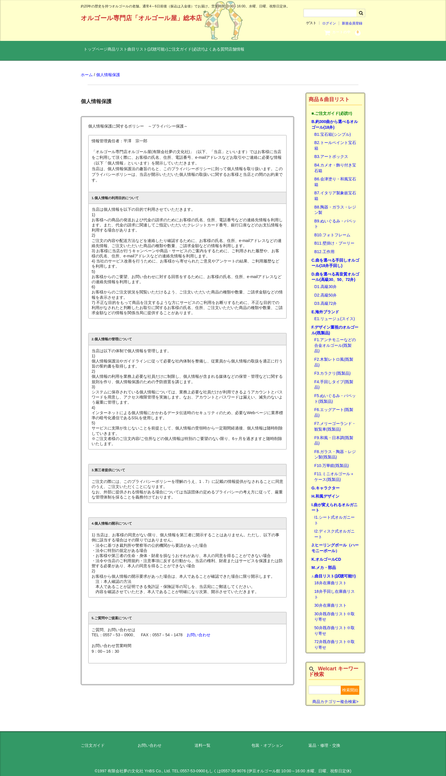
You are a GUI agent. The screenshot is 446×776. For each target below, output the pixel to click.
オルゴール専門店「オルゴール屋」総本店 (141, 18)
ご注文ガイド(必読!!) (224, 50)
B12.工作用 (324, 247)
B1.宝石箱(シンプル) (332, 130)
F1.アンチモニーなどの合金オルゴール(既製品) (335, 341)
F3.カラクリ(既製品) (332, 369)
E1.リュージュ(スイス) (334, 314)
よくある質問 (266, 50)
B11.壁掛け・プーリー (334, 239)
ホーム (87, 70)
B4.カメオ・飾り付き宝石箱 (335, 163)
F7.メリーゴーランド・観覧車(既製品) (335, 422)
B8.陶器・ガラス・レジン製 (335, 205)
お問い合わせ (198, 630)
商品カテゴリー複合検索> (335, 697)
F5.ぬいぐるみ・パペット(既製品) (335, 394)
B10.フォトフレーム (332, 230)
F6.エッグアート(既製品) (333, 408)
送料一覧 (202, 741)
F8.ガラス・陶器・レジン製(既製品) (335, 450)
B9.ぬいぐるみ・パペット (335, 219)
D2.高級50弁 (325, 290)
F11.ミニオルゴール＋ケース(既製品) (334, 472)
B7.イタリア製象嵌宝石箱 (335, 191)
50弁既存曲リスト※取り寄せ (334, 626)
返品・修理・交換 (324, 741)
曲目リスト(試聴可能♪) (174, 50)
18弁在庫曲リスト (330, 578)
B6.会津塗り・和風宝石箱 (335, 177)
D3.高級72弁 (325, 299)
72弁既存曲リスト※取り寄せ (334, 640)
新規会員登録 (352, 23)
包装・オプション (267, 741)
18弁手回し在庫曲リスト (334, 590)
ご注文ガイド (93, 741)
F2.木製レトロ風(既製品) (333, 357)
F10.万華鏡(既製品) (331, 461)
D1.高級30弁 (325, 282)
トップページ (99, 50)
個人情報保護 (108, 70)
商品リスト (132, 50)
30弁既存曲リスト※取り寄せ (334, 612)
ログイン (329, 23)
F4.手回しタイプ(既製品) (333, 380)
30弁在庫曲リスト (330, 601)
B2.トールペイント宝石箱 (335, 141)
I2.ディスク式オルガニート (334, 530)
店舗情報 (298, 50)
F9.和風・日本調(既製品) (333, 436)
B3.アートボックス (331, 152)
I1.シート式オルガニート (334, 515)
